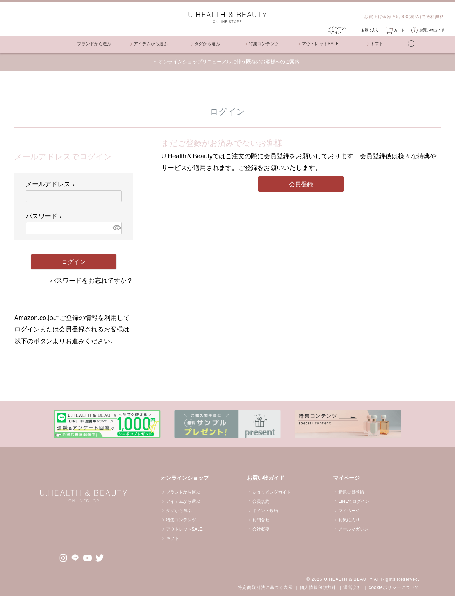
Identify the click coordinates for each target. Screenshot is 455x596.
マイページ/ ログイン (336, 30)
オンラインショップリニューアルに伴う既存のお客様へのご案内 (229, 61)
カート (399, 30)
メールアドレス (52, 184)
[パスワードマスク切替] (116, 228)
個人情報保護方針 (318, 587)
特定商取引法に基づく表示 (265, 587)
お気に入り (370, 30)
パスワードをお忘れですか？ (91, 280)
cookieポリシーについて (394, 587)
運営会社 (352, 587)
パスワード (46, 216)
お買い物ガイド (431, 30)
